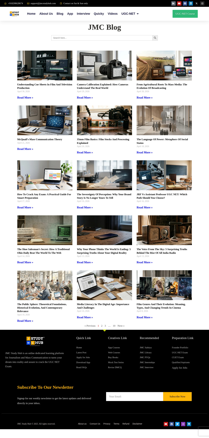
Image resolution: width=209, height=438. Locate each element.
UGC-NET (130, 14)
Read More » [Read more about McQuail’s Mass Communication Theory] (25, 148)
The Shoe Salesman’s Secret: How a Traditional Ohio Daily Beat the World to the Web (44, 253)
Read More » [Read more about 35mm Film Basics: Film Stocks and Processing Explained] (85, 152)
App (70, 13)
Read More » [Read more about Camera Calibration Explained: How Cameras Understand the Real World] (85, 97)
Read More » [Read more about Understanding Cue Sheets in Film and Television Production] (25, 97)
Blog (60, 13)
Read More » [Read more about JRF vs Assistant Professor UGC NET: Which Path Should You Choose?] (145, 207)
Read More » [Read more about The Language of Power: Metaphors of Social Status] (145, 152)
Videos (113, 13)
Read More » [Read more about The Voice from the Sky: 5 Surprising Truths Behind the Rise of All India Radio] (145, 262)
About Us (46, 13)
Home (31, 13)
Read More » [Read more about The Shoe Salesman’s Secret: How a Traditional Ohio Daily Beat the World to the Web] (25, 265)
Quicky (99, 13)
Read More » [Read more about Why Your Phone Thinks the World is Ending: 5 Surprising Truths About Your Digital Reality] (85, 262)
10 (114, 329)
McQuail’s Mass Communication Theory (41, 139)
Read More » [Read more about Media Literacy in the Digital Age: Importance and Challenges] (85, 320)
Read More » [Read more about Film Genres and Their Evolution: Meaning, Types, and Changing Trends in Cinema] (145, 320)
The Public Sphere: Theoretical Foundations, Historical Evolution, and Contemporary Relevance (43, 311)
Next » (120, 329)
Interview (83, 13)
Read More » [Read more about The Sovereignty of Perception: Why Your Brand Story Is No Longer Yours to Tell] (85, 207)
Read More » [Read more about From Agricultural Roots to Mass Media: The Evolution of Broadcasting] (145, 97)
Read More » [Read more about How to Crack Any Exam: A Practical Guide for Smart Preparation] (25, 207)
